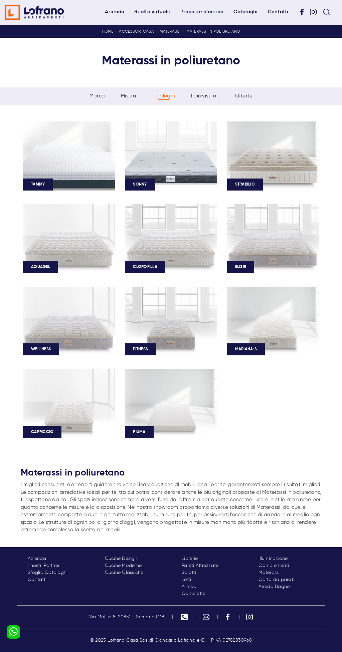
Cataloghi (245, 11)
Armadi (190, 586)
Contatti (278, 11)
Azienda (115, 11)
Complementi (274, 565)
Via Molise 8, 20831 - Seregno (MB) (127, 617)
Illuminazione (273, 558)
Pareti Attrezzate (200, 565)
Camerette (193, 593)
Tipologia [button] (164, 96)
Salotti (189, 572)
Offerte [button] (244, 96)
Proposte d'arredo (201, 11)
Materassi (170, 32)
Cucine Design (121, 558)
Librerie (190, 558)
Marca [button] (97, 96)
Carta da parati (276, 579)
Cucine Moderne (123, 565)
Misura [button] (129, 96)
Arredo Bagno (274, 586)
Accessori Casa (136, 32)
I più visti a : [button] (205, 96)
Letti (186, 579)
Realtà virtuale (152, 11)
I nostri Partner (43, 565)
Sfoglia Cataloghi (47, 572)
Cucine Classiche (124, 572)
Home (108, 32)
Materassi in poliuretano (213, 32)
